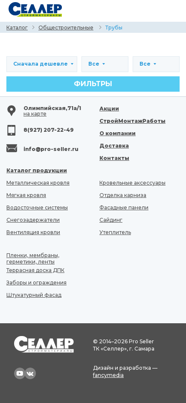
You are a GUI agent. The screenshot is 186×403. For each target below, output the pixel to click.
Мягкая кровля (26, 195)
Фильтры (93, 84)
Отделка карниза (122, 195)
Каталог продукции (36, 170)
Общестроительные (65, 27)
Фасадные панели (123, 207)
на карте (34, 113)
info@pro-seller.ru (50, 149)
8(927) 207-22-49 (48, 130)
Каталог (17, 27)
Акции (109, 108)
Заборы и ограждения (36, 282)
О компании (117, 133)
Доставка (114, 145)
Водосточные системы (37, 207)
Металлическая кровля (38, 183)
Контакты (114, 158)
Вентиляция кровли (33, 232)
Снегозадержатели (33, 220)
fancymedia (108, 375)
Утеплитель (115, 232)
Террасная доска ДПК (35, 270)
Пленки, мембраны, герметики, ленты (32, 258)
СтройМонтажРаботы (132, 121)
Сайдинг (110, 220)
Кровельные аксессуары (132, 183)
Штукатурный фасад (33, 295)
